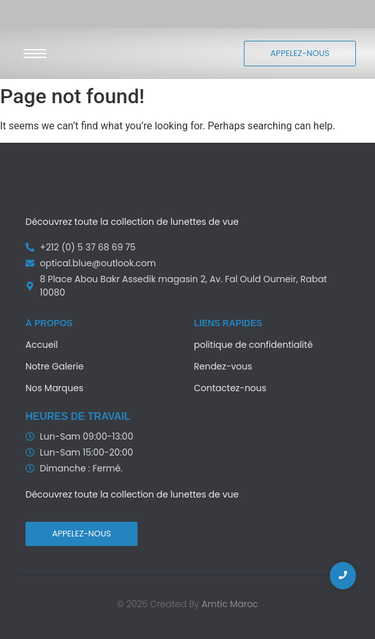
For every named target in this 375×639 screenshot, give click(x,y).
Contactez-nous (230, 388)
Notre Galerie (54, 366)
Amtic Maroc (230, 604)
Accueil (41, 344)
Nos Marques (54, 388)
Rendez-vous (223, 366)
